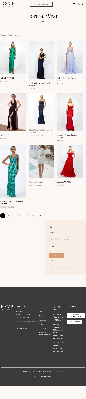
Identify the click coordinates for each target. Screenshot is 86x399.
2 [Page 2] (8, 216)
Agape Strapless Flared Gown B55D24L (41, 131)
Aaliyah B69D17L (7, 78)
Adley (2, 135)
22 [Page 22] (28, 216)
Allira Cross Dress (36, 182)
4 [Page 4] (19, 216)
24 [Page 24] (40, 216)
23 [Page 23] (34, 216)
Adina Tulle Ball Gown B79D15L (66, 79)
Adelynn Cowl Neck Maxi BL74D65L (39, 84)
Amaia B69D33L (64, 182)
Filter (55, 255)
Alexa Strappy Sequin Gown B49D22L (11, 202)
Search (52, 239)
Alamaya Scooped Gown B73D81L (67, 136)
